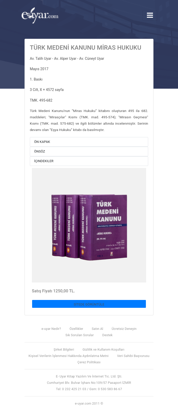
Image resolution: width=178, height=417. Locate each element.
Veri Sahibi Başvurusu (133, 356)
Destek (107, 335)
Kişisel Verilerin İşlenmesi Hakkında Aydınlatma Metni (68, 356)
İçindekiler (43, 161)
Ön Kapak (42, 142)
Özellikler (76, 329)
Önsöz (39, 151)
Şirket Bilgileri (64, 349)
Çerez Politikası (88, 362)
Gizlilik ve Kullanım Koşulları (103, 349)
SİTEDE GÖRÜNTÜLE (89, 304)
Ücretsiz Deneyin (124, 329)
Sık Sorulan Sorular (79, 335)
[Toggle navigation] (150, 15)
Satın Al (97, 329)
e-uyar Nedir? (51, 329)
